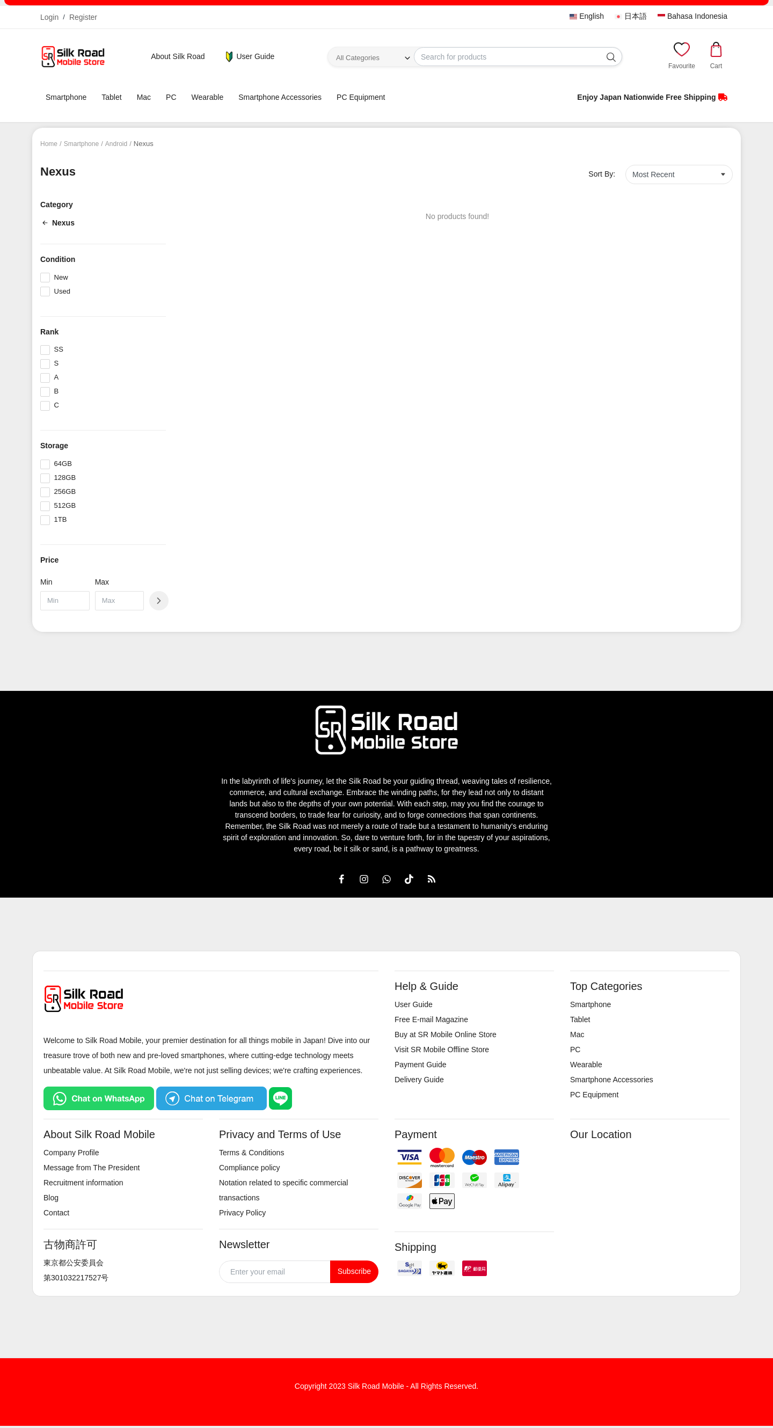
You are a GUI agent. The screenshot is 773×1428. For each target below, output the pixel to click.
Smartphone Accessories (280, 97)
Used (62, 291)
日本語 (631, 16)
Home (49, 144)
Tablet (111, 97)
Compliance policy (249, 1167)
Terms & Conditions (251, 1152)
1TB (60, 519)
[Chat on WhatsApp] (98, 1098)
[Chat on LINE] (281, 1098)
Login (49, 17)
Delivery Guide (419, 1079)
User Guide (249, 57)
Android (122, 144)
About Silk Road (178, 56)
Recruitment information (83, 1182)
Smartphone (66, 97)
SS (58, 349)
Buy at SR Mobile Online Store (446, 1034)
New (61, 277)
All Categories (358, 58)
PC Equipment (361, 97)
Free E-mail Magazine (431, 1019)
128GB (65, 477)
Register (83, 17)
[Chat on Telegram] (211, 1098)
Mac (144, 97)
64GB (63, 464)
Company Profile (71, 1152)
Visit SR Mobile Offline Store (442, 1049)
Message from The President (91, 1167)
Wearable (208, 97)
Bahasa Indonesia (692, 16)
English (587, 16)
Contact (56, 1212)
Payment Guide (421, 1064)
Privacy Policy (242, 1212)
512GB (65, 505)
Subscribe (354, 1271)
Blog (51, 1197)
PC (171, 97)
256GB (65, 491)
